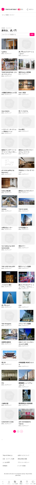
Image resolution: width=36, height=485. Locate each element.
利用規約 (5, 465)
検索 (32, 34)
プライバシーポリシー (23, 462)
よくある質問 (6, 462)
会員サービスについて (23, 455)
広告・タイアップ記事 (8, 459)
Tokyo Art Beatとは (7, 455)
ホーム (3, 14)
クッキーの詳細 (21, 465)
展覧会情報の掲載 (22, 459)
